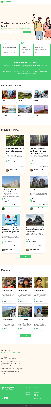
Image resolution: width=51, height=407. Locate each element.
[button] (49, 2)
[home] (6, 2)
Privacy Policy (36, 392)
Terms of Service (37, 389)
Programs (28, 389)
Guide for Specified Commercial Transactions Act (37, 396)
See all (25, 256)
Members (28, 392)
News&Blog (28, 394)
